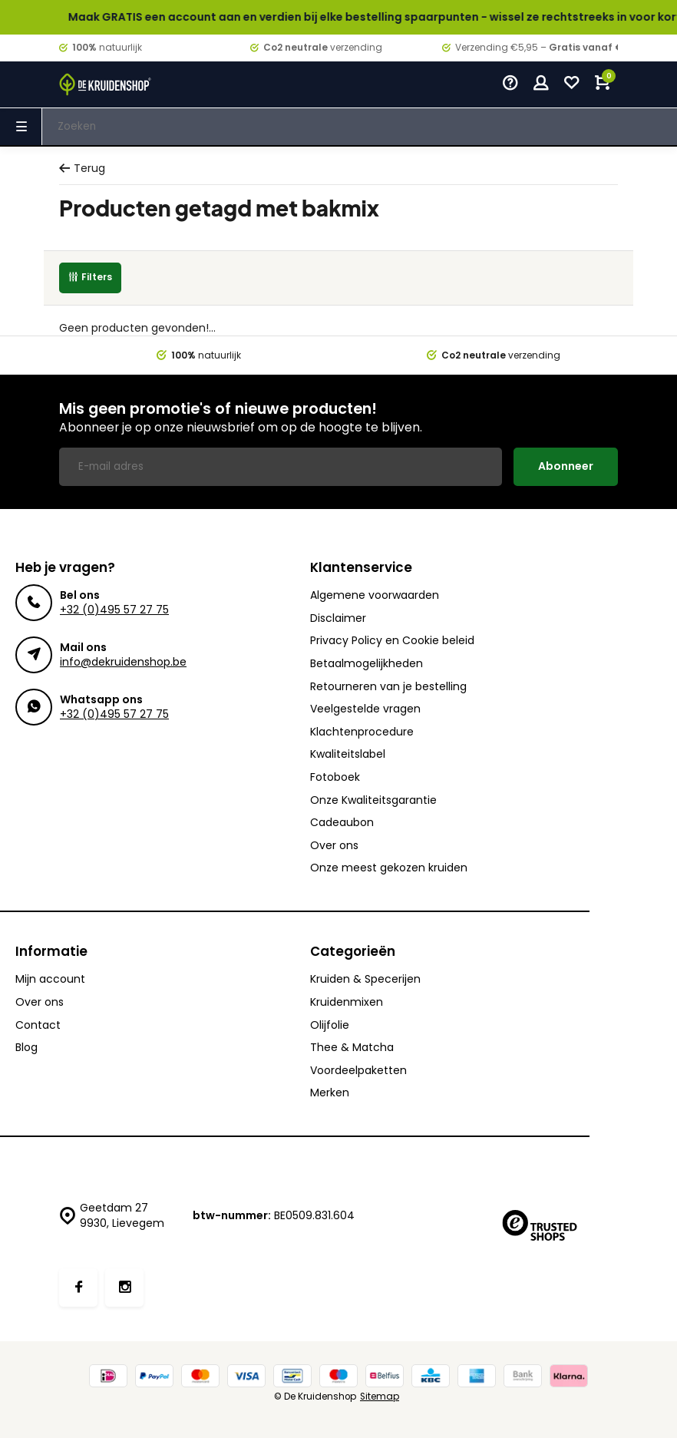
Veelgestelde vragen (365, 709)
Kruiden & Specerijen (365, 979)
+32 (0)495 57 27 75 (114, 609)
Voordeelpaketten (358, 1070)
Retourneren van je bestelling (388, 686)
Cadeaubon (342, 822)
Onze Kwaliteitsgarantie (373, 800)
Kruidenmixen (346, 1002)
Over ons (334, 845)
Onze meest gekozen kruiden (388, 868)
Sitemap (379, 1396)
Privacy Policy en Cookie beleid (392, 640)
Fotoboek (335, 777)
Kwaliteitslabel (347, 754)
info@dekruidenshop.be (123, 661)
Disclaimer (338, 618)
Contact (38, 1025)
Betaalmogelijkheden (366, 663)
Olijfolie (329, 1025)
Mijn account (50, 979)
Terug (82, 168)
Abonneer (565, 466)
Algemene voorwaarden (374, 595)
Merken (329, 1093)
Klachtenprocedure (362, 732)
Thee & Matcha (352, 1047)
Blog (26, 1047)
